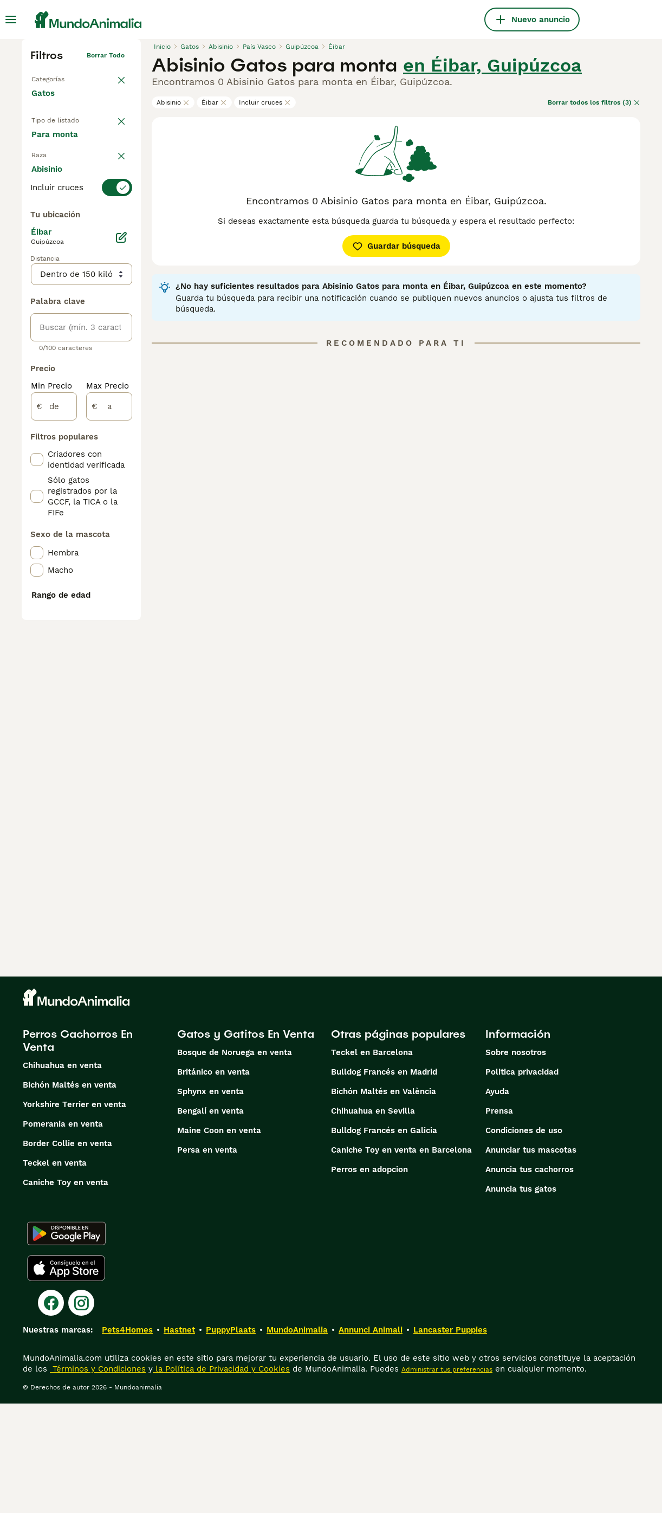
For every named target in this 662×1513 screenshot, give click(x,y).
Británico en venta (213, 1181)
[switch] (81, 248)
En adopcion (64, 171)
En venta (57, 145)
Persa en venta (207, 1259)
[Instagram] (81, 1412)
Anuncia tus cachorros (529, 1279)
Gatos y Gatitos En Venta (245, 1143)
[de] (54, 690)
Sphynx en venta (210, 1201)
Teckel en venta (55, 1272)
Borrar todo (106, 55)
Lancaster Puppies (450, 1439)
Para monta (63, 197)
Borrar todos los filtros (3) (594, 102)
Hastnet (179, 1439)
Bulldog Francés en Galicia (384, 1240)
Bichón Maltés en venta (69, 1194)
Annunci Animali (371, 1439)
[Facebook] (51, 1412)
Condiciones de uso (523, 1240)
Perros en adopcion (369, 1279)
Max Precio (107, 670)
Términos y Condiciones (98, 1478)
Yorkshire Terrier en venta (74, 1214)
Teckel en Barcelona (372, 1162)
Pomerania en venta (63, 1233)
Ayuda (497, 1201)
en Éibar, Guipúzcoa (492, 65)
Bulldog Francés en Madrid (384, 1181)
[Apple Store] (66, 1378)
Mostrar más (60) (74, 475)
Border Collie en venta (67, 1253)
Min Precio (51, 670)
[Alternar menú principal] (11, 19)
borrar (115, 226)
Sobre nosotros (515, 1162)
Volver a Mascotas (60, 77)
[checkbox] (36, 302)
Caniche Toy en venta (65, 1292)
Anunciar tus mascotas (530, 1259)
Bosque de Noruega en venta (234, 1162)
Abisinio (173, 102)
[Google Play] (66, 1343)
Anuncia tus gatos (520, 1298)
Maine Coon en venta (219, 1240)
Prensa (499, 1220)
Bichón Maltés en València (383, 1201)
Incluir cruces (265, 102)
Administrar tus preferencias (446, 1479)
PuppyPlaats (231, 1439)
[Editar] (121, 521)
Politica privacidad (522, 1181)
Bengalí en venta (210, 1220)
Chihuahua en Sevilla (373, 1220)
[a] (109, 690)
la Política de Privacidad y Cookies (221, 1478)
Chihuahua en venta (62, 1175)
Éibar (214, 102)
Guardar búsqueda (396, 246)
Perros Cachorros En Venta (78, 1150)
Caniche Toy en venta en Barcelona (401, 1259)
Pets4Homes (127, 1439)
